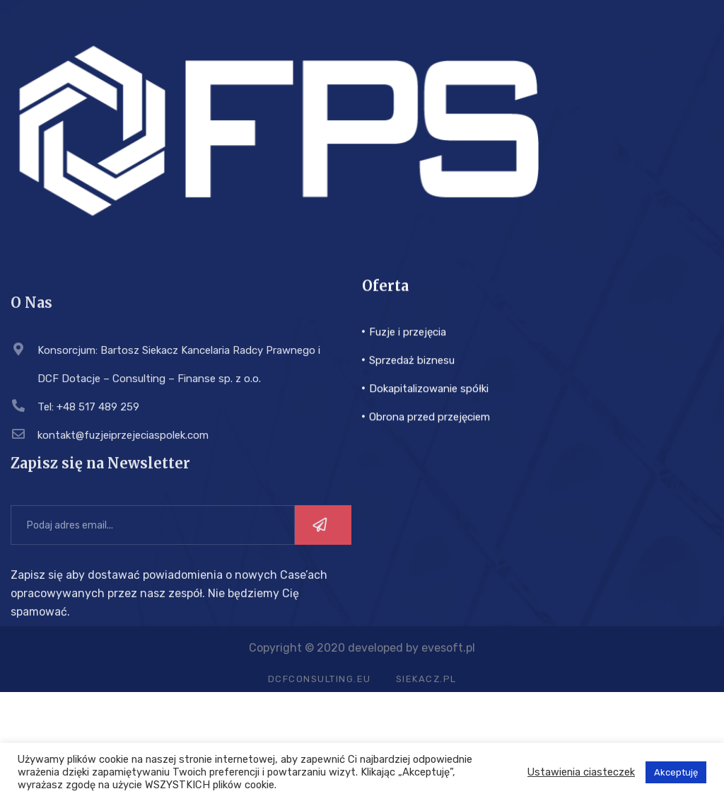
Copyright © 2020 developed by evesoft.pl (362, 654)
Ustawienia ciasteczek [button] (581, 772)
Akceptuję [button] (676, 772)
